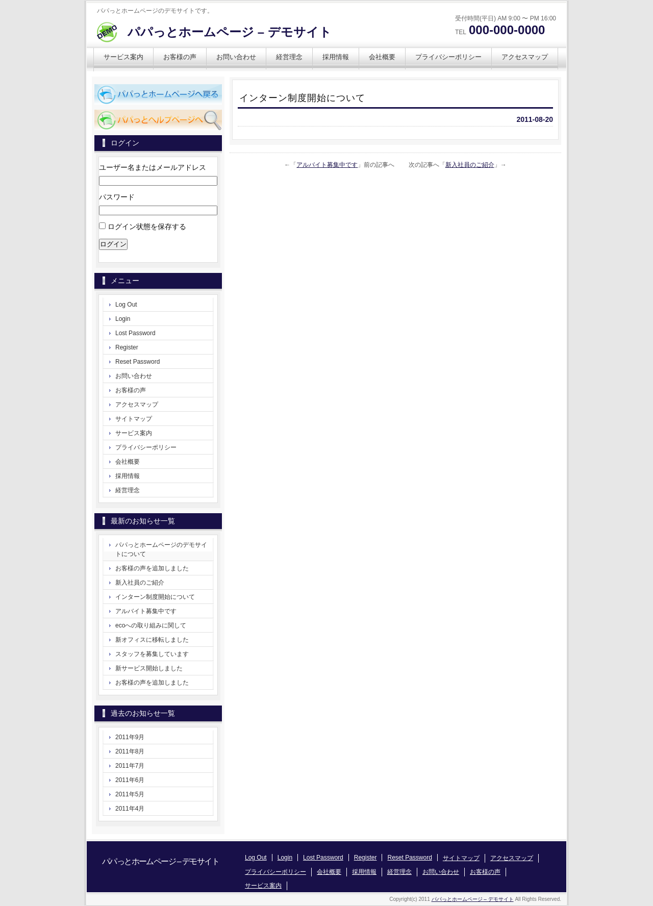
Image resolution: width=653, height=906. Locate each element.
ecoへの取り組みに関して (150, 625)
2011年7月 (129, 765)
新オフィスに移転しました (152, 639)
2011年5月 (129, 794)
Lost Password (135, 333)
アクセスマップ (524, 57)
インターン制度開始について (155, 596)
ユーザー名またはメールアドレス (152, 167)
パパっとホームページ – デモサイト (230, 32)
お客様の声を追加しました (152, 568)
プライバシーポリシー (448, 57)
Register (126, 347)
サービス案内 (123, 57)
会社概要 (382, 57)
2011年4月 (129, 808)
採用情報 (335, 57)
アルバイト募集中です (327, 164)
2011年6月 (129, 780)
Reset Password (137, 361)
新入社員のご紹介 (469, 164)
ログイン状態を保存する (147, 226)
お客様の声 (179, 57)
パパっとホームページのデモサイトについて (161, 549)
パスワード (117, 197)
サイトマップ (133, 418)
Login (122, 318)
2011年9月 (129, 737)
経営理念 (289, 57)
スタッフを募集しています (152, 654)
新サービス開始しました (149, 668)
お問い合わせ (236, 57)
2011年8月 (129, 751)
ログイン (113, 244)
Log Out (126, 304)
